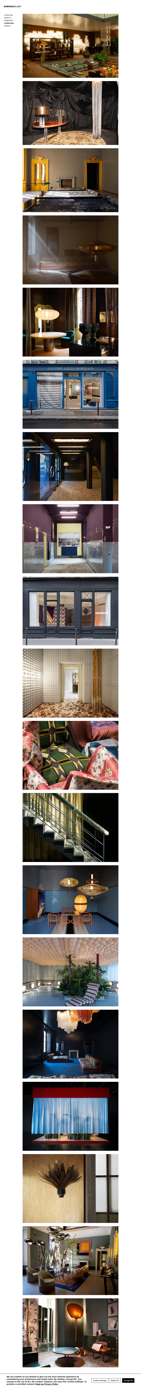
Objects (7, 18)
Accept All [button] (128, 1380)
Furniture (8, 15)
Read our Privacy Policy (46, 1384)
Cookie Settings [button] (100, 1380)
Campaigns (8, 20)
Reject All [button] (115, 1380)
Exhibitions (9, 23)
